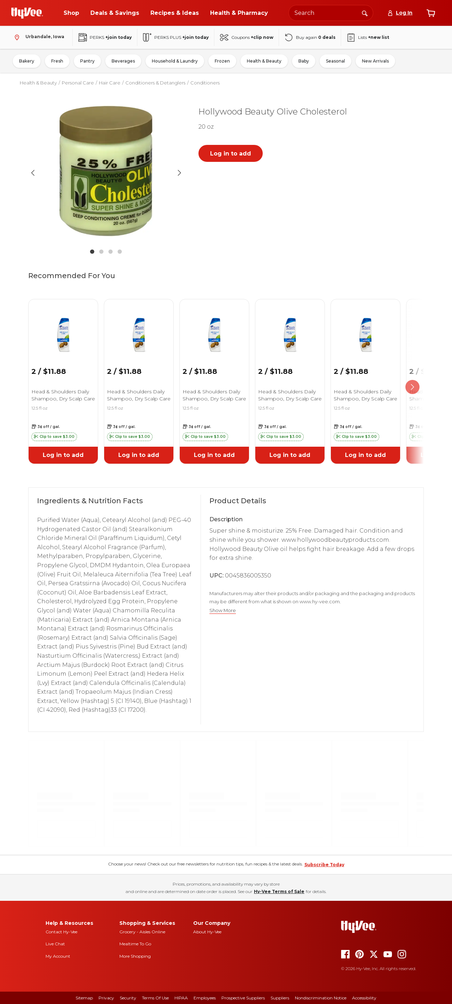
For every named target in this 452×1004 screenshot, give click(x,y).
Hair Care (109, 83)
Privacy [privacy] (106, 997)
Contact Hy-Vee (61, 931)
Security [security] (128, 997)
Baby (303, 61)
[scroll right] (412, 387)
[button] (106, 172)
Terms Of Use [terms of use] (155, 997)
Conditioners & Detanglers (155, 83)
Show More (222, 610)
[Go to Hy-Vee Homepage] (27, 13)
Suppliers (279, 997)
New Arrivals (375, 61)
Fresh (57, 61)
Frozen (222, 61)
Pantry (87, 61)
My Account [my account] (58, 956)
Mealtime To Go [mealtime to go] (135, 943)
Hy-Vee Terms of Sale (279, 891)
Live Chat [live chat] (55, 943)
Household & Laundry (175, 61)
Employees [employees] (205, 997)
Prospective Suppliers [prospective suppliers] (243, 997)
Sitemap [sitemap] (84, 997)
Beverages (123, 61)
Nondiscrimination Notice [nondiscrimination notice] (320, 997)
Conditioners (205, 83)
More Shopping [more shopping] (135, 956)
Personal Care (78, 83)
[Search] (364, 13)
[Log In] (400, 13)
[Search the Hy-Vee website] (331, 13)
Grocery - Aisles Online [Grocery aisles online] (142, 931)
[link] (63, 325)
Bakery (26, 61)
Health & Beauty (264, 61)
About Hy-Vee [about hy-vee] (207, 931)
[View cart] (431, 13)
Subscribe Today (324, 864)
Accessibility (364, 997)
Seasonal (335, 61)
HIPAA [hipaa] (181, 997)
